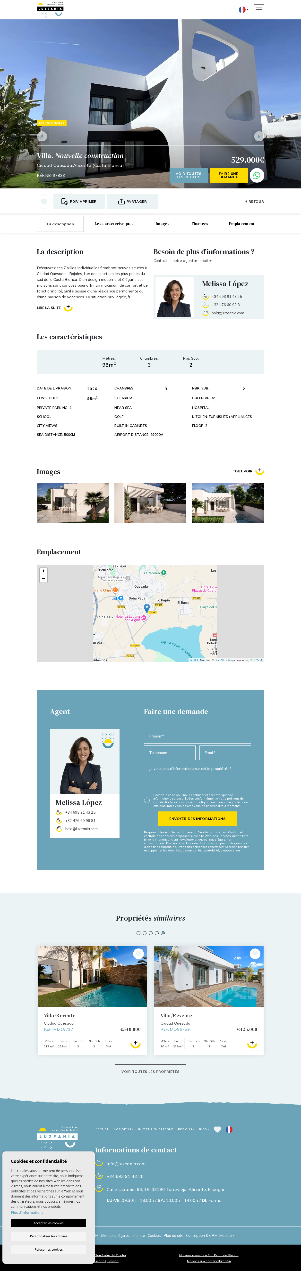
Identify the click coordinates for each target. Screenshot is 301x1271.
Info (202, 1129)
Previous (42, 136)
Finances (200, 223)
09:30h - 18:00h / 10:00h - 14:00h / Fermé (164, 1200)
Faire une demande (228, 175)
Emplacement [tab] (242, 223)
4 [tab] (157, 933)
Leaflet (194, 660)
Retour (254, 201)
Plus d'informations (27, 1212)
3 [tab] (151, 933)
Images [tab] (162, 223)
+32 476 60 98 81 (227, 304)
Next (259, 136)
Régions (184, 1129)
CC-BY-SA (256, 660)
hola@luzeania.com (228, 313)
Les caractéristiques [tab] (114, 223)
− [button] (43, 579)
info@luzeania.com (126, 1164)
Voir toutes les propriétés (150, 1072)
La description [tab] (60, 224)
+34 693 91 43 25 (227, 296)
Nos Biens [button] (121, 1129)
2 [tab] (144, 933)
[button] (132, 201)
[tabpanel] (209, 1000)
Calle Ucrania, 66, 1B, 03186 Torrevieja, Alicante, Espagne (166, 1189)
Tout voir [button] (248, 471)
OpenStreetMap (224, 660)
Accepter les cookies (48, 1223)
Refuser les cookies (48, 1249)
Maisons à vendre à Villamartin (209, 1261)
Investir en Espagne (155, 1129)
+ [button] (43, 571)
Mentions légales (115, 1235)
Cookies (154, 1235)
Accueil (102, 1129)
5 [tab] (163, 933)
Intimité (138, 1235)
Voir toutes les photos (188, 175)
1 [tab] (138, 933)
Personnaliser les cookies (48, 1236)
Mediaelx (226, 1235)
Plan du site (173, 1235)
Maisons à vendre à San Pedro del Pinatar (209, 1255)
